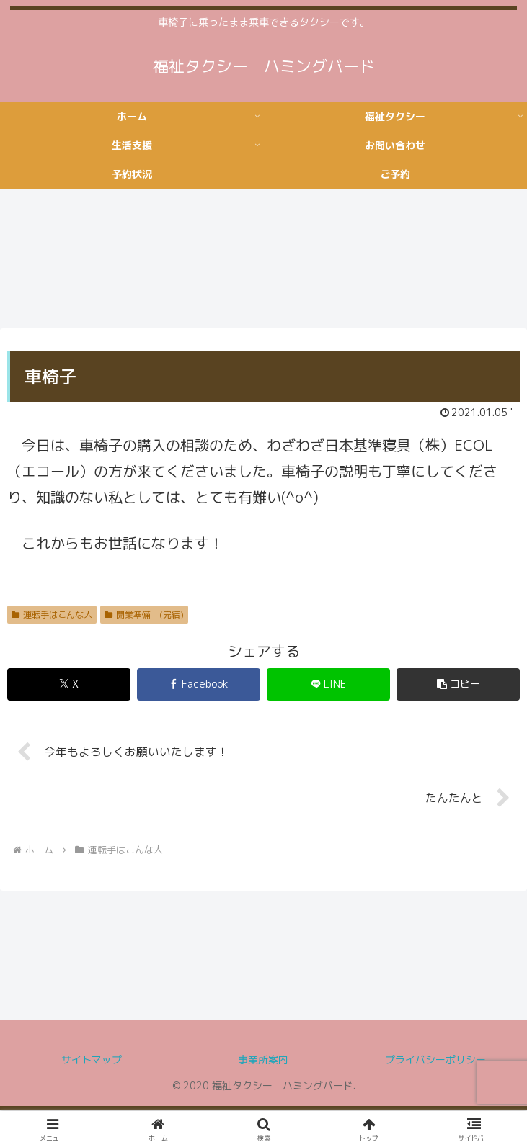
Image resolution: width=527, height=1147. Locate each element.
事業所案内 (263, 1060)
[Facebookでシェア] (198, 684)
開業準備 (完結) (144, 614)
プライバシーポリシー (435, 1060)
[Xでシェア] (68, 684)
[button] (458, 684)
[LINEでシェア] (328, 684)
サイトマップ (91, 1060)
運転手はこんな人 (52, 614)
